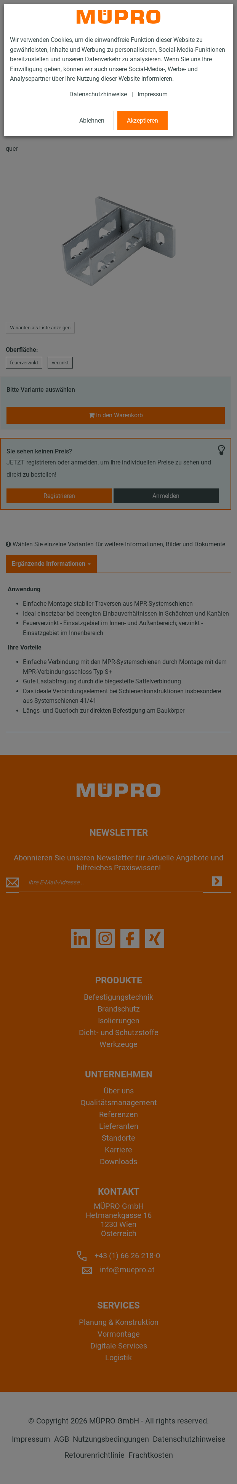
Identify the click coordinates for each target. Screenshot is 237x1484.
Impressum (153, 94)
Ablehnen (91, 120)
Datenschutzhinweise (98, 94)
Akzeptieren (142, 120)
